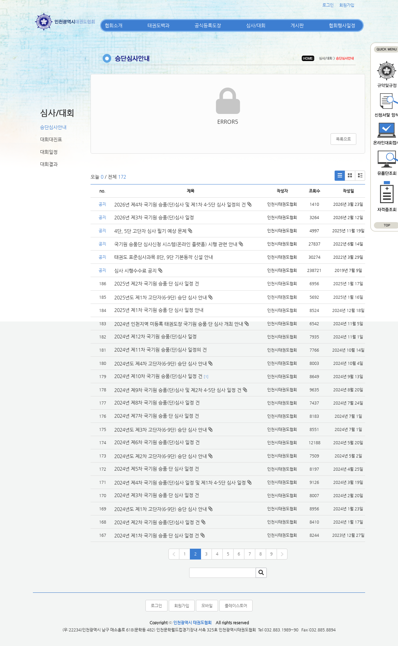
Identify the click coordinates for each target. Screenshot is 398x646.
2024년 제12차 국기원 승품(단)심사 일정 (156, 336)
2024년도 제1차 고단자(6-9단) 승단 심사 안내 (160, 509)
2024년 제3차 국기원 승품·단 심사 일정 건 (156, 495)
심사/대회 (255, 25)
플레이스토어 (236, 605)
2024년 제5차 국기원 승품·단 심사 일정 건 (156, 468)
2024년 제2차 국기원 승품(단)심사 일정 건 (157, 522)
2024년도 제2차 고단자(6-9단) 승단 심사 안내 (160, 456)
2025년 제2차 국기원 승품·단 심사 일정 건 (156, 283)
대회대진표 (51, 139)
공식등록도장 (208, 25)
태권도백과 (158, 25)
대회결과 (49, 164)
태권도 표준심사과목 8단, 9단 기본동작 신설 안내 (163, 257)
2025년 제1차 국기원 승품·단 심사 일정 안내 (158, 310)
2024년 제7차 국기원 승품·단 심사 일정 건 (156, 415)
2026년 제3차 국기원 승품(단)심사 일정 (154, 217)
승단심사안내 (53, 127)
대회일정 (49, 152)
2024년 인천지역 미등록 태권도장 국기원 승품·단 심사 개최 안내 (178, 324)
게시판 (297, 25)
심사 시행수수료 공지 (138, 270)
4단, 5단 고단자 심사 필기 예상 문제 (153, 231)
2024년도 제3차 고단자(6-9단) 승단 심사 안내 (160, 429)
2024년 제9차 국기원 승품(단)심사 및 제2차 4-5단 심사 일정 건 (177, 390)
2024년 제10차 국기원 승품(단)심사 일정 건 (158, 376)
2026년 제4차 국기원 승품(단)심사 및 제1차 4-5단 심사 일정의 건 (183, 204)
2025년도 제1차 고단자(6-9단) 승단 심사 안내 (160, 297)
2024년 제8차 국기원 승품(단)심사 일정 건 (157, 402)
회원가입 (346, 5)
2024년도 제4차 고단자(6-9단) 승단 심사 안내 (160, 363)
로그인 (328, 5)
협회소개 (113, 25)
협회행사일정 (342, 25)
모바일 (207, 605)
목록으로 (343, 139)
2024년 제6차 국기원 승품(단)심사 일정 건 (157, 442)
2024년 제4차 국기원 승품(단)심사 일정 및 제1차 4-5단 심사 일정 (180, 482)
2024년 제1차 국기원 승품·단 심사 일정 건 (156, 535)
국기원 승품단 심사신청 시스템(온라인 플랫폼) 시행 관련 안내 (178, 244)
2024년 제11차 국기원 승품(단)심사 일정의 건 (160, 349)
